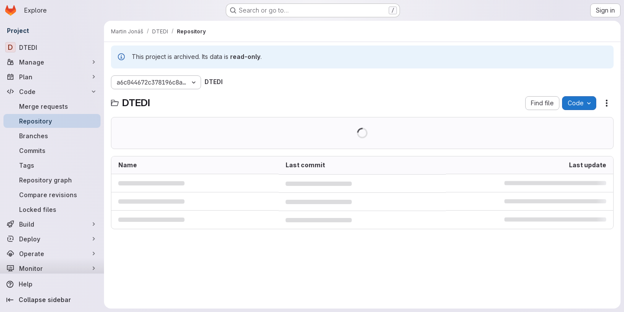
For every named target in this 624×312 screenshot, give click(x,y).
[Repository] (52, 121)
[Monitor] (52, 268)
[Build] (52, 224)
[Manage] (52, 62)
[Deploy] (52, 239)
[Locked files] (52, 209)
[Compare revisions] (52, 195)
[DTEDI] (52, 47)
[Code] (52, 91)
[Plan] (52, 77)
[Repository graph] (52, 180)
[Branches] (52, 136)
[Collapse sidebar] (52, 300)
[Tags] (52, 165)
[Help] (52, 284)
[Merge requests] (52, 106)
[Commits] (52, 150)
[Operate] (52, 253)
